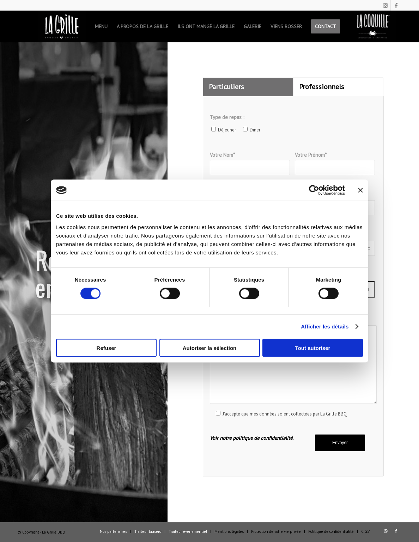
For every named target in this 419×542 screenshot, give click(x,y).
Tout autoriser (312, 348)
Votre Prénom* (335, 163)
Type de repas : (227, 117)
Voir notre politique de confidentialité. (251, 438)
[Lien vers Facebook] (396, 5)
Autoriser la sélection (210, 348)
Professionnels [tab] (321, 86)
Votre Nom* (250, 163)
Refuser (106, 348)
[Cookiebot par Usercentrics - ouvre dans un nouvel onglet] (314, 190)
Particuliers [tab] (226, 86)
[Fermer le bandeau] (360, 190)
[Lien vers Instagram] (385, 5)
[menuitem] (62, 26)
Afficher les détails (324, 326)
